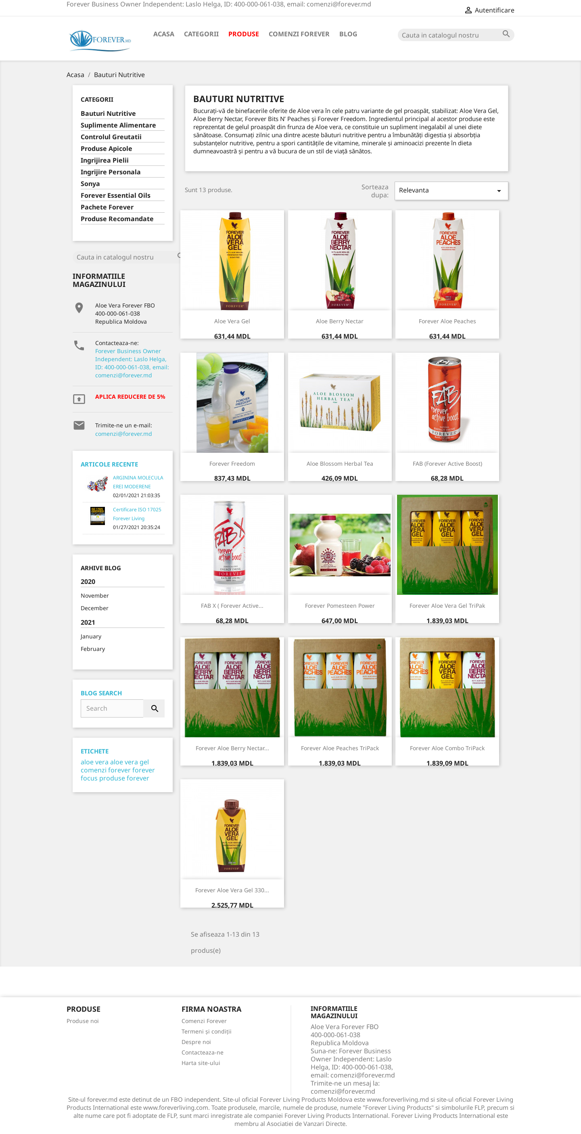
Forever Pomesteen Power (340, 605)
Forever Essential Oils (115, 195)
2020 (88, 581)
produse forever (124, 778)
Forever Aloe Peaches (447, 321)
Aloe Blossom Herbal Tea (340, 463)
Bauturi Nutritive (108, 113)
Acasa (163, 33)
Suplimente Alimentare (118, 125)
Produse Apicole (106, 148)
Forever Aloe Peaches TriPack (340, 748)
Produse (243, 33)
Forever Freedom (232, 463)
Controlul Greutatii (111, 137)
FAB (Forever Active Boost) (447, 463)
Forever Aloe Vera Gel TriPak (447, 605)
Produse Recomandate (117, 219)
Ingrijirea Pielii (105, 160)
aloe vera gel (129, 761)
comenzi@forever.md (123, 433)
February (93, 649)
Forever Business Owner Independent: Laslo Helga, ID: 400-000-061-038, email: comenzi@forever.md (132, 363)
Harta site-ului (201, 1063)
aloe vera (95, 761)
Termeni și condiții (207, 1031)
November (95, 595)
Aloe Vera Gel (232, 321)
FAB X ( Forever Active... (232, 605)
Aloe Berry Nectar (340, 321)
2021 (88, 622)
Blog (348, 33)
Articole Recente (109, 464)
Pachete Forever (107, 207)
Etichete (95, 751)
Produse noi (83, 1021)
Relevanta (451, 191)
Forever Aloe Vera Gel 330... (232, 890)
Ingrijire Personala (111, 172)
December (95, 608)
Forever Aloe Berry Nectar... (232, 748)
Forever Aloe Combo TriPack (447, 748)
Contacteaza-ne (203, 1052)
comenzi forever (106, 770)
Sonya (90, 184)
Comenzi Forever (299, 33)
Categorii (201, 33)
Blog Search (101, 693)
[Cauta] (456, 35)
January (91, 636)
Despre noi (196, 1042)
